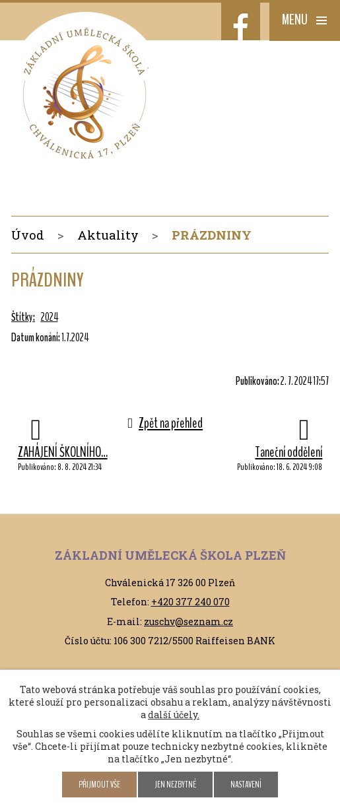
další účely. (173, 714)
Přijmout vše (99, 784)
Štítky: (23, 317)
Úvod (27, 234)
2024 (49, 317)
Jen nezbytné (175, 784)
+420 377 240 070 (190, 601)
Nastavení (245, 784)
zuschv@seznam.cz (188, 621)
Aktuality (108, 234)
